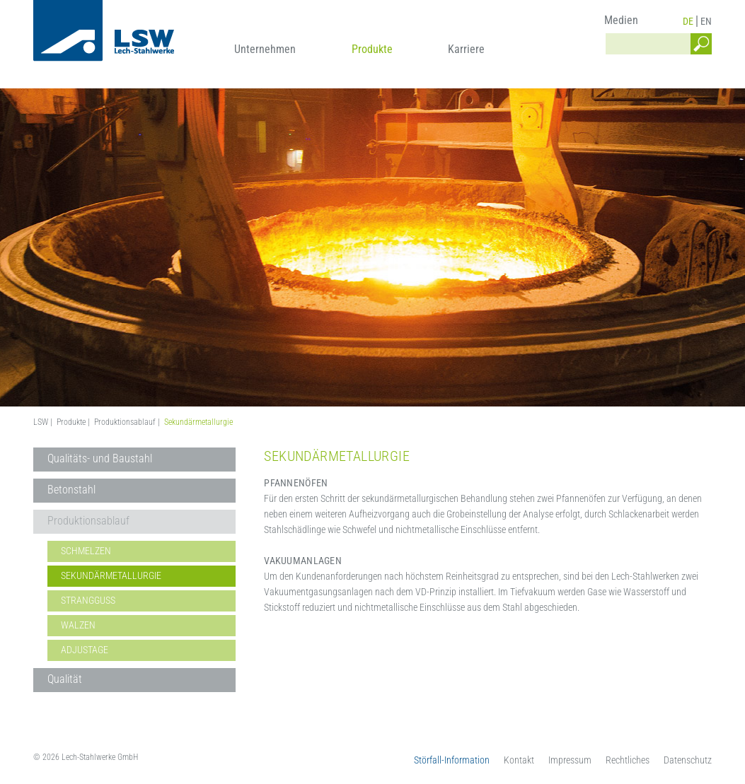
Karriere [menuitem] (466, 49)
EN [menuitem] (706, 21)
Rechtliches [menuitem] (627, 760)
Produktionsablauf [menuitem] (88, 520)
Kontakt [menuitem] (519, 760)
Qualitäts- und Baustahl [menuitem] (99, 458)
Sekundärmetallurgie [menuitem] (111, 575)
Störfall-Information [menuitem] (452, 760)
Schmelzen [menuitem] (86, 550)
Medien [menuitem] (621, 20)
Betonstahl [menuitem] (71, 489)
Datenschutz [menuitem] (688, 760)
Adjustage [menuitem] (84, 649)
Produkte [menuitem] (372, 49)
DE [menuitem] (688, 21)
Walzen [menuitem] (78, 625)
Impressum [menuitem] (569, 760)
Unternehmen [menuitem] (265, 49)
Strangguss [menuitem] (88, 600)
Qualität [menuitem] (64, 679)
